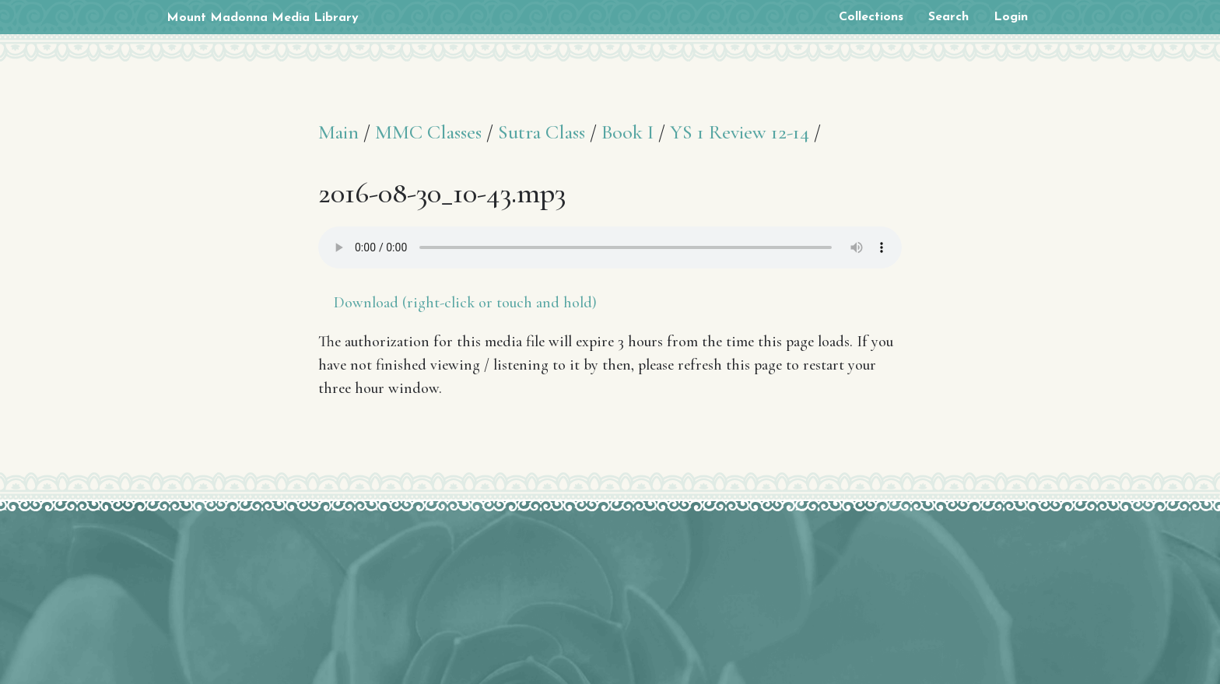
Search (948, 17)
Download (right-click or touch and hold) (465, 302)
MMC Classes (428, 132)
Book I (627, 132)
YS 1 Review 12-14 (739, 132)
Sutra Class (541, 132)
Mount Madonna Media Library (263, 18)
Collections (871, 17)
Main (338, 132)
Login (1011, 17)
